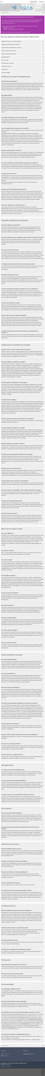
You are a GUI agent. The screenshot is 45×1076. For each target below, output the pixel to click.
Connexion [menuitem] (41, 1)
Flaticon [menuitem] (32, 1053)
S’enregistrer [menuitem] (33, 1)
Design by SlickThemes (6, 1066)
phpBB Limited (36, 990)
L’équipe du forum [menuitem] (5, 1053)
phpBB (2, 283)
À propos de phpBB (36, 994)
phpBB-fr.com (9, 1064)
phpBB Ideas (28, 1005)
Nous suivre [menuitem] (5, 1055)
